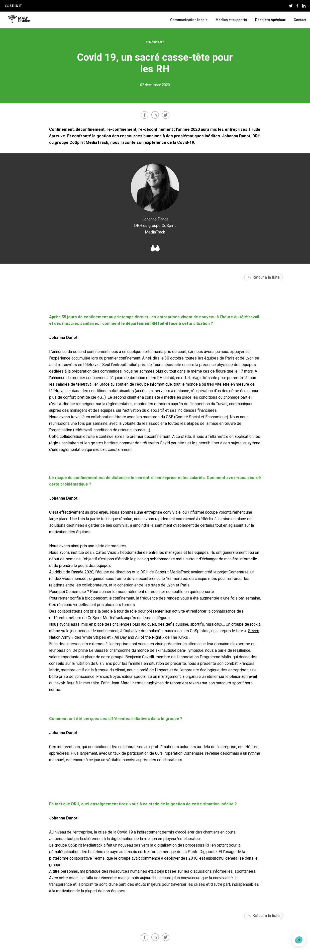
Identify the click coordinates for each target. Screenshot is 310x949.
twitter (165, 115)
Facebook (297, 5)
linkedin (155, 115)
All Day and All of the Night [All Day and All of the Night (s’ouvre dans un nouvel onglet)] (138, 637)
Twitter (290, 5)
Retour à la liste (266, 277)
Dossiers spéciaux (270, 20)
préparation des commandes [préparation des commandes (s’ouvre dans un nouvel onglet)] (97, 371)
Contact (300, 20)
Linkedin (303, 5)
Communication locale (189, 20)
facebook (144, 115)
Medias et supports (231, 20)
